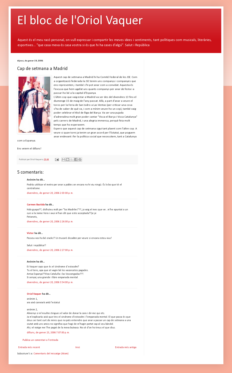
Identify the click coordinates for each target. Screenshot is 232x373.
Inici (77, 347)
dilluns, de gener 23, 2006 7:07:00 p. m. (48, 332)
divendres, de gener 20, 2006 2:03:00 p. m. (50, 193)
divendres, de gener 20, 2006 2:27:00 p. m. (50, 250)
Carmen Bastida (36, 204)
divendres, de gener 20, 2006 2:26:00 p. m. (50, 221)
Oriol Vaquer (34, 294)
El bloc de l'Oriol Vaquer (80, 21)
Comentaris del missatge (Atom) (51, 353)
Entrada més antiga (125, 347)
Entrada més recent (29, 347)
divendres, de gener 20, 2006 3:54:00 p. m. (50, 282)
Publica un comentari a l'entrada (40, 340)
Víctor (30, 233)
